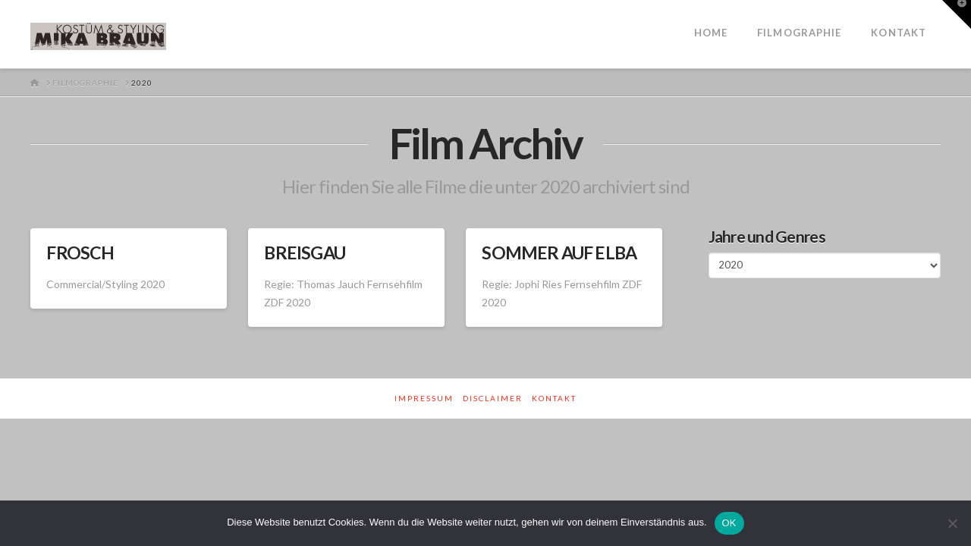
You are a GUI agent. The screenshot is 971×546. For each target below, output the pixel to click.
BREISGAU (304, 252)
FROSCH (80, 252)
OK (729, 523)
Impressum (424, 398)
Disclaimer (493, 398)
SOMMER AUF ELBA (559, 252)
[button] (956, 14)
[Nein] (952, 523)
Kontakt (554, 398)
